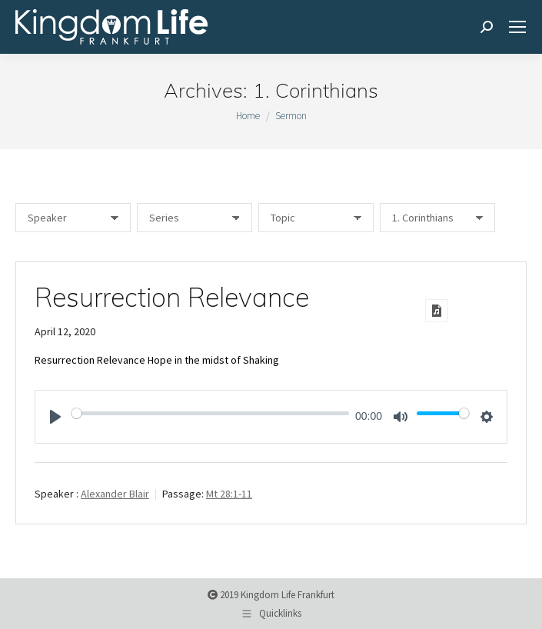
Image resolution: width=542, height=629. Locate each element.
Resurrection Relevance (172, 297)
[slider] (210, 413)
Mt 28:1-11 (229, 494)
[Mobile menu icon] (517, 27)
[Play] (55, 416)
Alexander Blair (115, 494)
